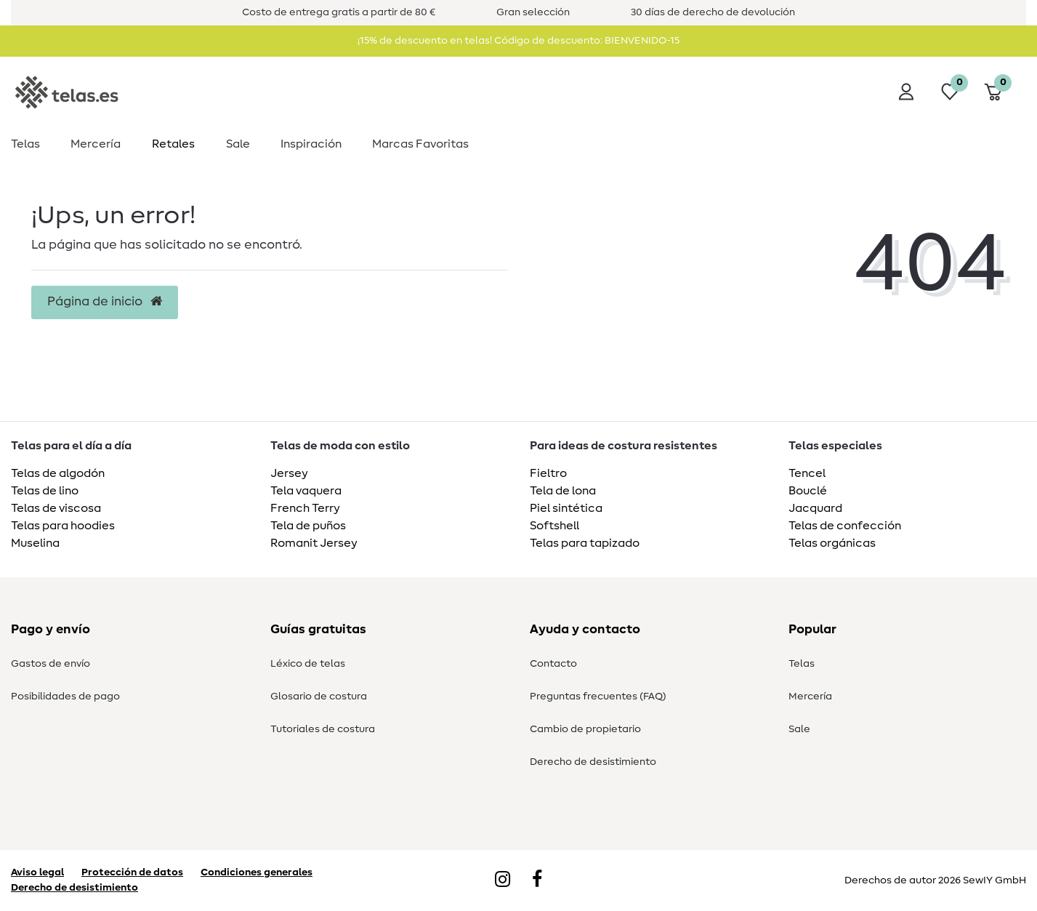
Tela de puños (308, 525)
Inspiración (311, 144)
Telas (25, 144)
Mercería (95, 144)
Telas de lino (44, 491)
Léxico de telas (307, 664)
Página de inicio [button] (104, 301)
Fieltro (548, 473)
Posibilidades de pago (65, 696)
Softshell (554, 525)
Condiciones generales (256, 872)
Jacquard (815, 508)
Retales (173, 144)
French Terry (305, 508)
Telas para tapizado (584, 543)
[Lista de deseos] (950, 91)
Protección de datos (132, 872)
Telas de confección (844, 525)
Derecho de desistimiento (593, 762)
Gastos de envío (50, 664)
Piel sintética (566, 508)
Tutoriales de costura (322, 729)
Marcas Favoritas (420, 144)
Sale (238, 144)
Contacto (553, 664)
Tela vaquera (306, 491)
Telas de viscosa (56, 508)
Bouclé (807, 491)
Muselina (35, 543)
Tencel (807, 473)
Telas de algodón (58, 473)
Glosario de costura (318, 696)
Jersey (289, 473)
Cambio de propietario (585, 729)
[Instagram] (502, 880)
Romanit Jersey (314, 543)
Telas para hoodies (63, 525)
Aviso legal (37, 872)
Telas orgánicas (832, 543)
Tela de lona (563, 491)
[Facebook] (537, 880)
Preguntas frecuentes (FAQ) (598, 696)
